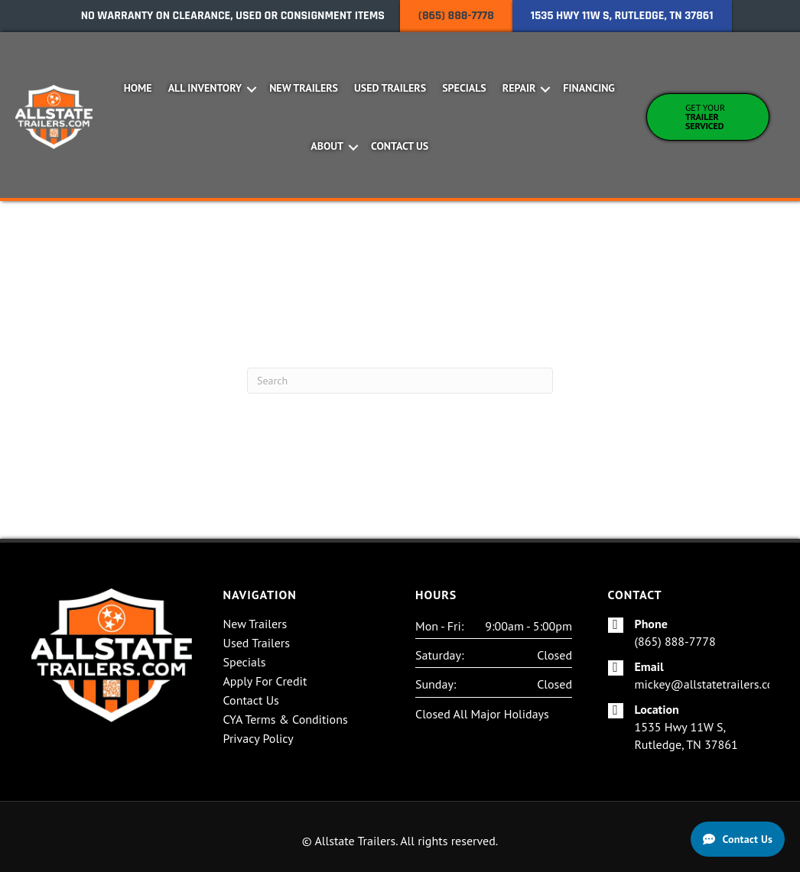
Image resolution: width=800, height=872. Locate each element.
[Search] (400, 381)
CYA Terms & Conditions (285, 720)
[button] (251, 89)
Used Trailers (390, 88)
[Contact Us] (738, 839)
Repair (519, 88)
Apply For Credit (265, 682)
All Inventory (205, 88)
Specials (464, 88)
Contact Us (399, 146)
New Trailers (303, 88)
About (327, 146)
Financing (589, 88)
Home (138, 88)
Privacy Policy (258, 739)
